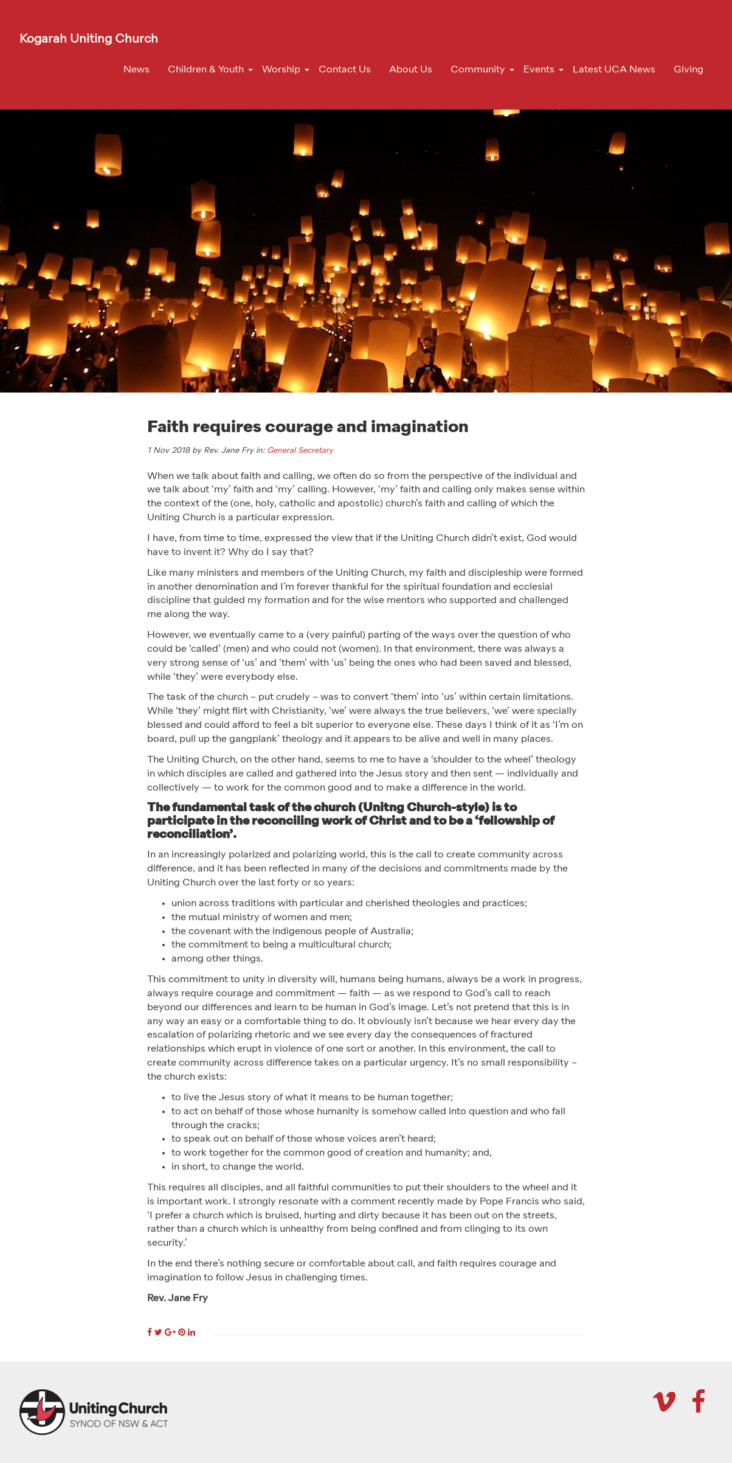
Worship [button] (281, 70)
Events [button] (538, 70)
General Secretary (300, 451)
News (136, 70)
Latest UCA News (614, 70)
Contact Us (345, 70)
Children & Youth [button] (206, 70)
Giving (688, 70)
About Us (410, 70)
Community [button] (478, 70)
